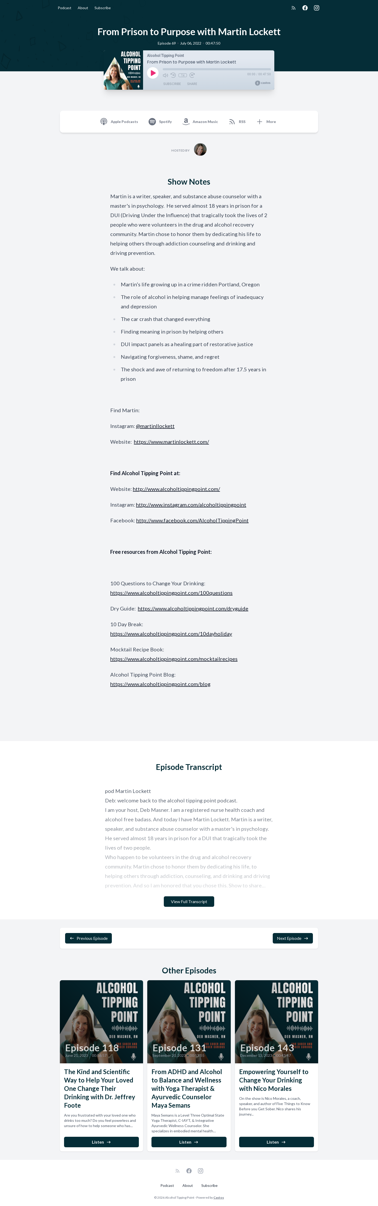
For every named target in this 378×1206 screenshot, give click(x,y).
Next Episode (293, 938)
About (83, 8)
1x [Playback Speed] (183, 75)
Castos (218, 1197)
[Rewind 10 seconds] (173, 75)
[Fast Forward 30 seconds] (192, 75)
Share (192, 84)
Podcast (64, 8)
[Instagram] (316, 8)
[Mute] (165, 75)
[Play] (153, 73)
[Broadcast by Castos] (262, 83)
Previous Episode (88, 938)
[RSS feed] (293, 8)
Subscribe (102, 8)
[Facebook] (305, 8)
